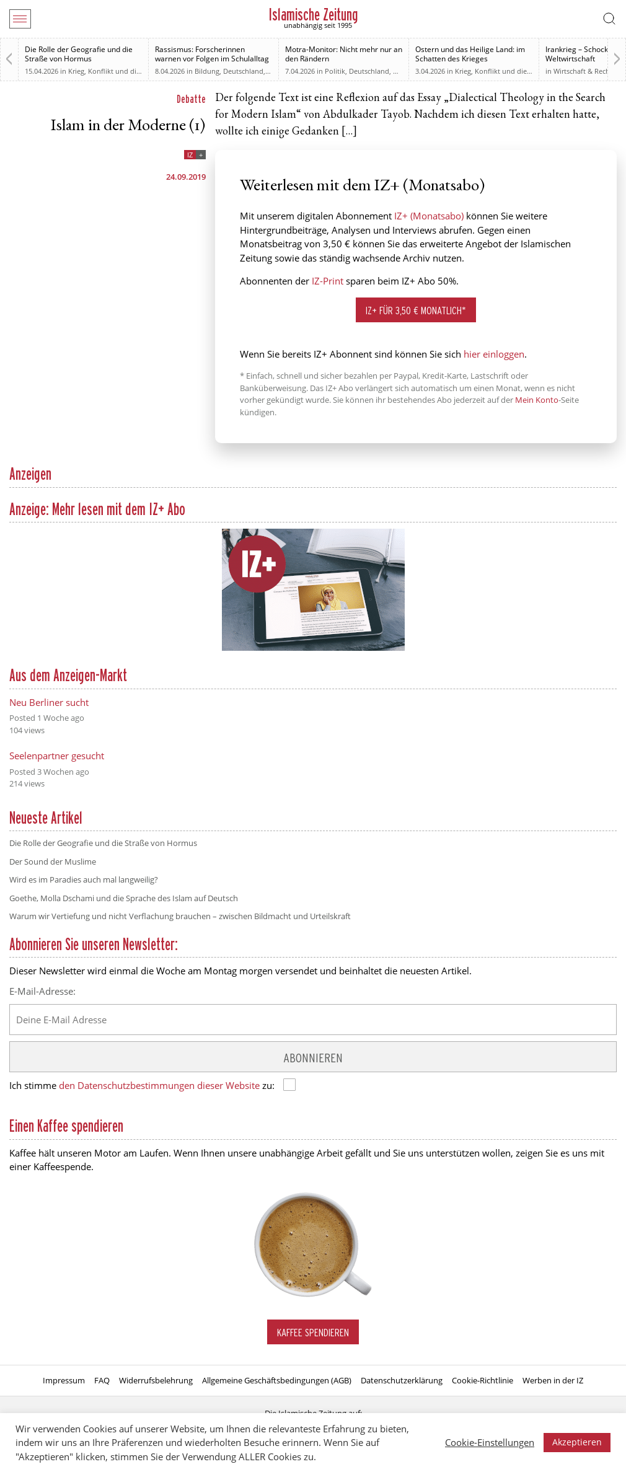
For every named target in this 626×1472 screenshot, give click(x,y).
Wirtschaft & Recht (582, 71)
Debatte (191, 99)
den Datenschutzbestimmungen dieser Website (159, 1085)
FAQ (102, 1380)
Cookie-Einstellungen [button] (489, 1442)
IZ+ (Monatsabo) (429, 215)
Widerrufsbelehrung (156, 1380)
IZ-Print (327, 281)
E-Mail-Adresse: (42, 991)
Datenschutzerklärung (402, 1380)
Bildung (207, 71)
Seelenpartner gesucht (56, 755)
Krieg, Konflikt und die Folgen (116, 71)
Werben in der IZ (552, 1380)
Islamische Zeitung (313, 15)
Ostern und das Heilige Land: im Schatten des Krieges (470, 54)
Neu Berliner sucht (49, 702)
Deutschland (243, 71)
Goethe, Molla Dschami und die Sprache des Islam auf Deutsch (123, 898)
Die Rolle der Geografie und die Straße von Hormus (79, 54)
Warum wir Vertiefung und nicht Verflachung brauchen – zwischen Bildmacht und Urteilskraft (180, 916)
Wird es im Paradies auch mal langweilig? (83, 879)
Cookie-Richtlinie (482, 1380)
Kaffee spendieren (313, 1332)
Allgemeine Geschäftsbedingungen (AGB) (276, 1380)
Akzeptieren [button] (577, 1442)
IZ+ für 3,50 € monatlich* (416, 310)
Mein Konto (536, 399)
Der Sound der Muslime (52, 861)
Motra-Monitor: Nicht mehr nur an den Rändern (343, 54)
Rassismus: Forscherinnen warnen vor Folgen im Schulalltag (212, 54)
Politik (335, 71)
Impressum (64, 1380)
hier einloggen (494, 354)
